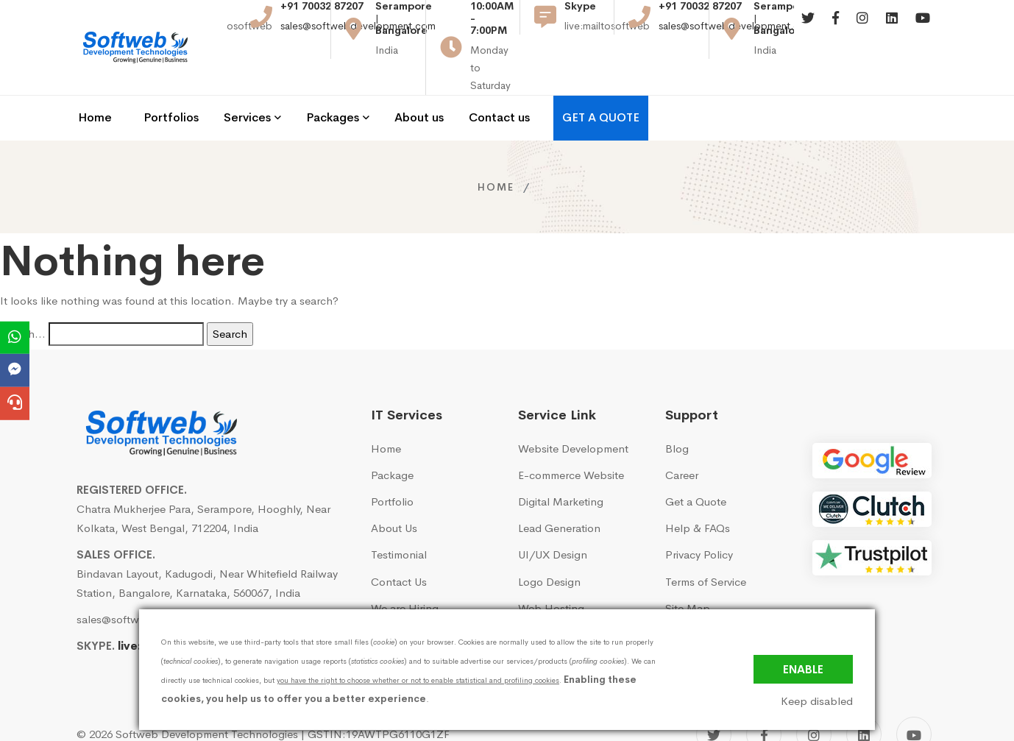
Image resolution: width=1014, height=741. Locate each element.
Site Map (687, 568)
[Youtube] (922, 29)
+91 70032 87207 (322, 16)
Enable (803, 669)
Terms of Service (705, 542)
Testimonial (399, 515)
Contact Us (399, 542)
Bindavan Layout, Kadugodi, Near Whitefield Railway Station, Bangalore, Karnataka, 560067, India (207, 543)
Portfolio (392, 462)
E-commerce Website (571, 436)
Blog (677, 409)
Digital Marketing (560, 462)
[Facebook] (835, 29)
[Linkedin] (892, 29)
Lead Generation (559, 489)
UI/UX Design (552, 515)
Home (496, 147)
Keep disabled (817, 701)
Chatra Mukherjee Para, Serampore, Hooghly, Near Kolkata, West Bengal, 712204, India (203, 478)
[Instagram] (862, 29)
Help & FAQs (697, 489)
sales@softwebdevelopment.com (358, 36)
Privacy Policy (699, 515)
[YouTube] (914, 695)
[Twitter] (808, 29)
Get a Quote (695, 462)
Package (392, 436)
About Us (394, 489)
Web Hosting (551, 568)
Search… (23, 294)
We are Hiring (405, 568)
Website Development (573, 409)
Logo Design (549, 542)
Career (681, 436)
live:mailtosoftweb (171, 607)
